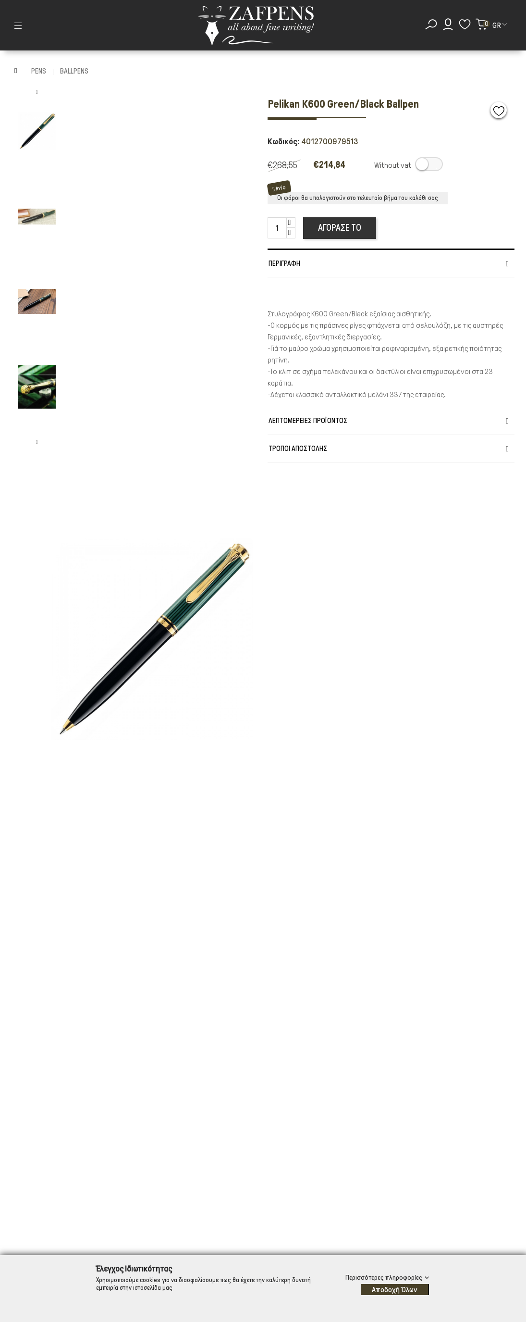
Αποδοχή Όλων (394, 1289)
